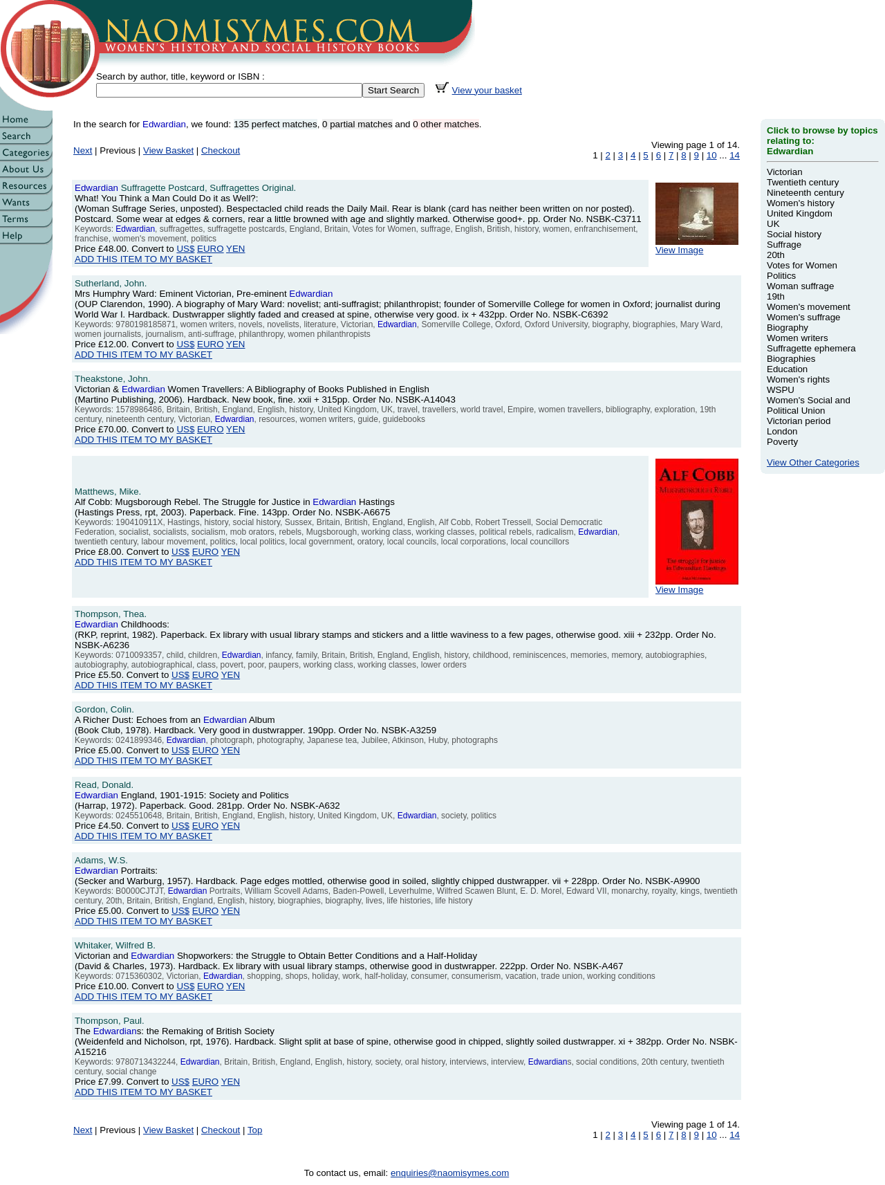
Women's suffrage (804, 317)
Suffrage (784, 244)
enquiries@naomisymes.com (450, 1173)
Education (787, 369)
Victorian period (798, 421)
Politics (781, 275)
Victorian (785, 172)
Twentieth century (803, 182)
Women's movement (808, 307)
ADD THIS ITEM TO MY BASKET (143, 259)
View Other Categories (813, 462)
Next (82, 150)
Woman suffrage (800, 286)
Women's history (801, 203)
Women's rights (798, 379)
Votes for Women (802, 265)
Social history (794, 234)
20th (776, 255)
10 (712, 155)
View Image (696, 246)
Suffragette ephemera (811, 348)
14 (734, 155)
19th (776, 296)
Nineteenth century (805, 192)
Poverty (782, 442)
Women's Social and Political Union (808, 405)
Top (255, 1130)
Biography (787, 327)
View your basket (487, 90)
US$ (185, 249)
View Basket (168, 150)
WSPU (780, 390)
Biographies (791, 358)
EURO (210, 249)
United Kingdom (799, 213)
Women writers (797, 338)
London (782, 431)
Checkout (220, 150)
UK (773, 224)
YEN (235, 249)
